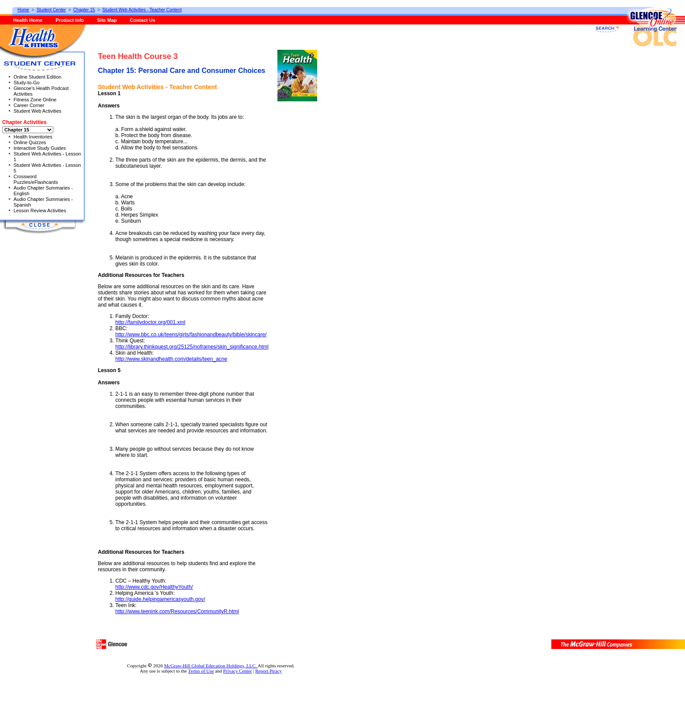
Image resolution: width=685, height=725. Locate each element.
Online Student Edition (37, 76)
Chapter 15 (84, 9)
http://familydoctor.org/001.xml (150, 322)
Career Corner (29, 105)
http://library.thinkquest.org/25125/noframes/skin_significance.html (192, 347)
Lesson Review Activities (40, 210)
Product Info (69, 20)
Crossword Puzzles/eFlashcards (36, 179)
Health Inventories (33, 136)
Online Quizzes (30, 142)
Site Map (107, 20)
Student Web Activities (37, 111)
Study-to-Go (26, 82)
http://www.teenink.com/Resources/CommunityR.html (177, 611)
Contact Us (142, 20)
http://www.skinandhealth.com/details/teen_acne (171, 359)
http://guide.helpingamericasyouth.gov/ (160, 599)
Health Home (27, 20)
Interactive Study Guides (40, 148)
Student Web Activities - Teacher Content (141, 9)
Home (23, 9)
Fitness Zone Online (35, 99)
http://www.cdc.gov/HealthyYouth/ (154, 587)
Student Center (51, 9)
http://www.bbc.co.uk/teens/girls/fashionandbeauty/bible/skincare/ (190, 334)
